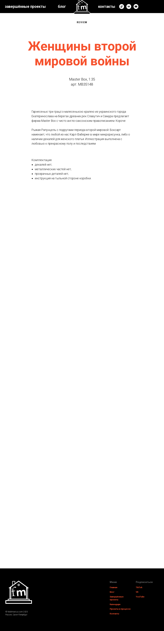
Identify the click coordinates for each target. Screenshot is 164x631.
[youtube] (136, 6)
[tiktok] (121, 6)
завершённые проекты (25, 6)
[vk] (128, 6)
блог (62, 6)
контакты (106, 6)
